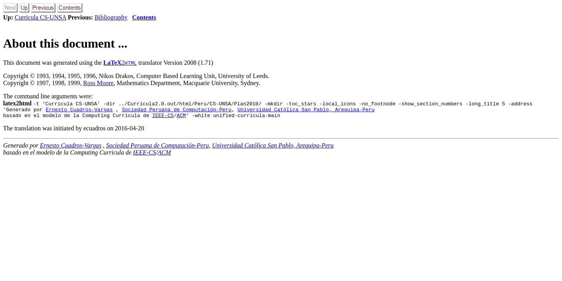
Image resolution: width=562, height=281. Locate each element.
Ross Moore (98, 83)
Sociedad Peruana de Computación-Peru (176, 110)
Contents (144, 17)
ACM (181, 117)
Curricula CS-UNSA (40, 17)
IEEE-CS (163, 117)
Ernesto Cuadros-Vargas (79, 110)
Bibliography (110, 17)
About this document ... (65, 43)
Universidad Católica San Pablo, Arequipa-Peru (306, 110)
